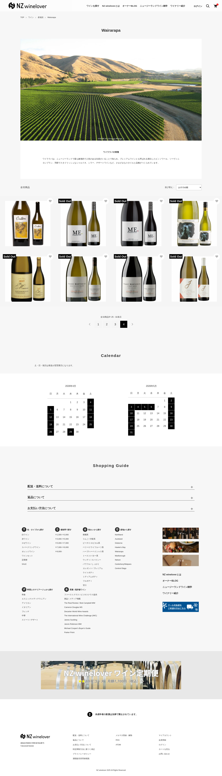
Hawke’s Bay (120, 547)
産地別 (40, 17)
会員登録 (162, 740)
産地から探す (123, 530)
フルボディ (87, 581)
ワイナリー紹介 (177, 6)
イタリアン (26, 607)
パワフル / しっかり (91, 564)
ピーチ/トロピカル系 (91, 543)
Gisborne (118, 543)
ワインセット (27, 556)
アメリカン (26, 603)
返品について (78, 740)
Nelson (118, 560)
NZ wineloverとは (110, 6)
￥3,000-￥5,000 (62, 539)
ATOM (118, 745)
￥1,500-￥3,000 (62, 535)
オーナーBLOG (129, 6)
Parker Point (69, 632)
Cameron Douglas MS (73, 607)
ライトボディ (88, 572)
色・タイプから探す (33, 530)
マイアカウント (165, 735)
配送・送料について (81, 735)
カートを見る (164, 749)
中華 (23, 615)
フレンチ (25, 611)
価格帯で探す (63, 530)
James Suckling (70, 620)
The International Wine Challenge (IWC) (80, 615)
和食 (23, 595)
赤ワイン (25, 539)
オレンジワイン (28, 551)
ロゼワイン (26, 543)
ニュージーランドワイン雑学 (153, 6)
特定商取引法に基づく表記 (84, 749)
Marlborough (120, 556)
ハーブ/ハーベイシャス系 (93, 551)
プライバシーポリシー (82, 754)
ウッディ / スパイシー (92, 560)
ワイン (31, 17)
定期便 (24, 560)
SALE (24, 564)
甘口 (85, 585)
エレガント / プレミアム (93, 568)
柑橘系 (85, 535)
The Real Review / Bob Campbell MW (79, 603)
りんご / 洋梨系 (89, 539)
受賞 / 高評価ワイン (75, 590)
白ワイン (25, 535)
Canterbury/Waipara (123, 564)
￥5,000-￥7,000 (62, 543)
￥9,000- (58, 551)
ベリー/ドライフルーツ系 (93, 547)
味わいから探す (92, 530)
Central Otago (120, 568)
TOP (22, 17)
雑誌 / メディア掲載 (72, 599)
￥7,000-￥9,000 (62, 547)
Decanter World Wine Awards (76, 611)
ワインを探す (93, 6)
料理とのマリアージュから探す (37, 590)
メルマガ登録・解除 (124, 735)
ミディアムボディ (90, 577)
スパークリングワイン (31, 547)
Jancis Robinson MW (73, 624)
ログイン (198, 6)
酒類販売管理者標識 (81, 758)
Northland (119, 535)
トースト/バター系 (90, 556)
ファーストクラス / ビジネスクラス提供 (80, 595)
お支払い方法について (82, 745)
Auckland (118, 539)
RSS (117, 740)
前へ (89, 324)
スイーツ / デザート (30, 620)
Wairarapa (51, 17)
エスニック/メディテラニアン (34, 599)
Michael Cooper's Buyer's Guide (77, 628)
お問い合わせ (164, 754)
